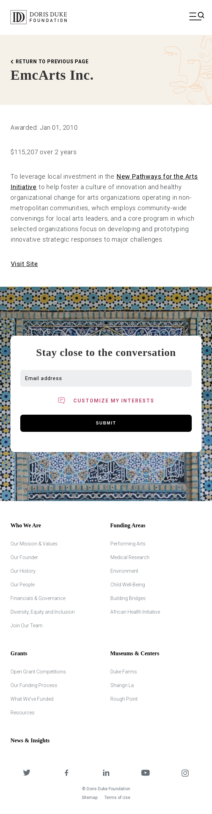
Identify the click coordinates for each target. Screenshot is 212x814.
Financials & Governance (37, 598)
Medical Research (129, 557)
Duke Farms (123, 671)
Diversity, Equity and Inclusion (42, 612)
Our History (23, 571)
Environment (124, 571)
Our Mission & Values (34, 544)
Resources (22, 712)
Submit (106, 423)
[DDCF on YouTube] (145, 774)
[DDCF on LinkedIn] (106, 774)
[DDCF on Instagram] (185, 774)
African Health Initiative (135, 612)
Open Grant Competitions (38, 671)
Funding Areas (128, 525)
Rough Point (124, 699)
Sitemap (89, 797)
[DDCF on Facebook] (66, 774)
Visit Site (24, 263)
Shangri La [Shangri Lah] (122, 685)
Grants (18, 653)
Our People (22, 584)
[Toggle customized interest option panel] (106, 400)
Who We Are (25, 525)
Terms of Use (117, 797)
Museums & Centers (134, 653)
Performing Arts (128, 544)
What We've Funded (31, 699)
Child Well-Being (127, 584)
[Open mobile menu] (195, 17)
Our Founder (24, 557)
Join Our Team (26, 625)
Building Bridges (128, 598)
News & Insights (30, 740)
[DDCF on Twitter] (26, 774)
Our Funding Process (33, 685)
